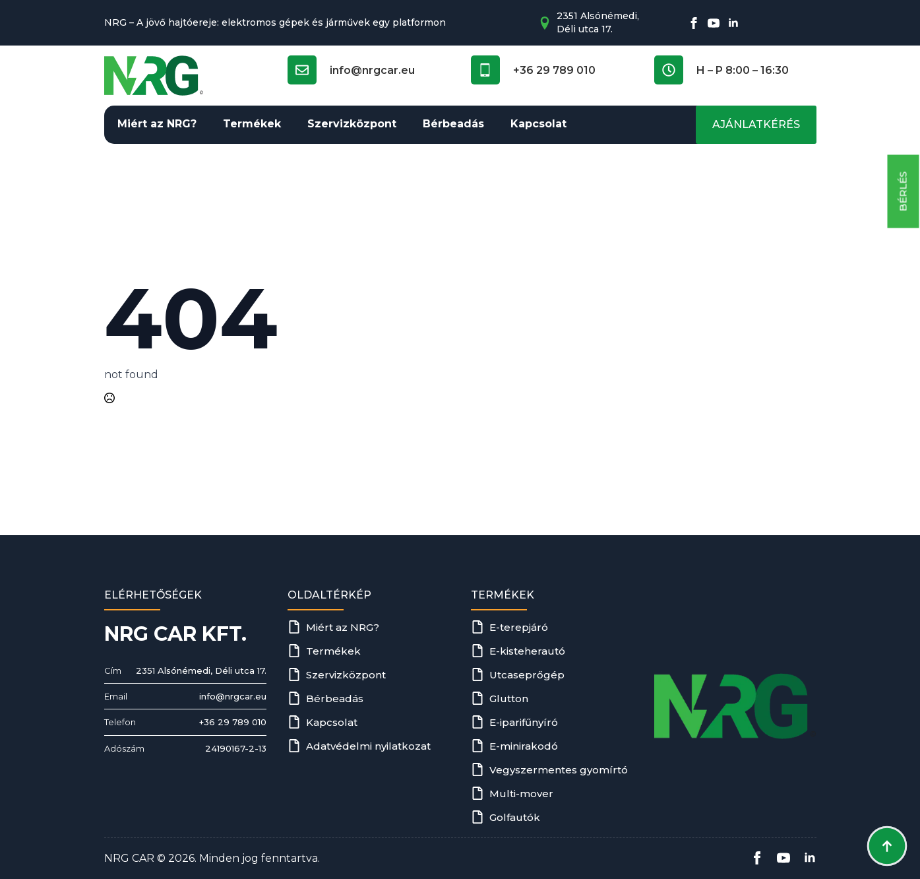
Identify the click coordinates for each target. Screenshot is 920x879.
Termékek (252, 123)
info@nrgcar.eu (232, 696)
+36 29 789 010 (232, 722)
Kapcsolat (538, 123)
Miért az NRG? (157, 123)
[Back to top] (887, 846)
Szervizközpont (351, 123)
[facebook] (694, 23)
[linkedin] (733, 23)
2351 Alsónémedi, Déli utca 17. (201, 670)
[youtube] (714, 23)
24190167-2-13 (235, 748)
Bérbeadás (453, 123)
